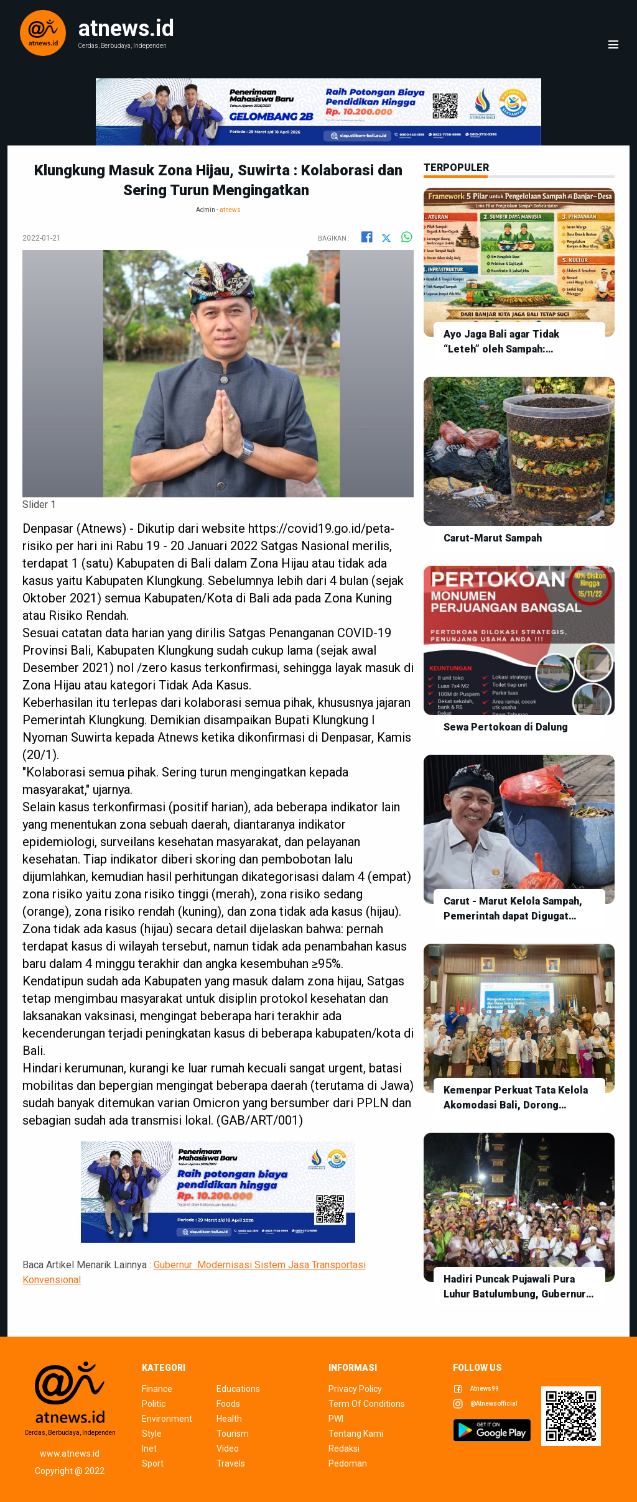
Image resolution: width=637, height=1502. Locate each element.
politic (153, 1404)
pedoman (347, 1463)
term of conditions (366, 1404)
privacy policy (355, 1389)
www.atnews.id (70, 1453)
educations (238, 1389)
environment (167, 1419)
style (152, 1434)
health (229, 1419)
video (227, 1449)
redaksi (344, 1449)
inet (149, 1449)
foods (228, 1404)
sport (153, 1463)
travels (230, 1463)
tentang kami (355, 1434)
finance (157, 1389)
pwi (335, 1419)
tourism (232, 1434)
